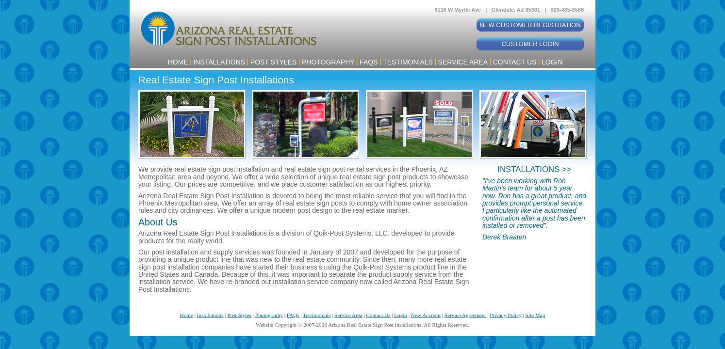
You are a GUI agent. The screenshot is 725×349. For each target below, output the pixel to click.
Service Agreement (465, 315)
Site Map (535, 315)
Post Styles (273, 62)
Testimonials (408, 62)
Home (178, 62)
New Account (426, 315)
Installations (219, 62)
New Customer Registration (529, 25)
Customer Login (530, 44)
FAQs (369, 62)
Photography (328, 62)
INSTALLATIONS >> (534, 169)
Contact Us (515, 62)
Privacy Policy (506, 315)
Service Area (463, 62)
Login (552, 62)
